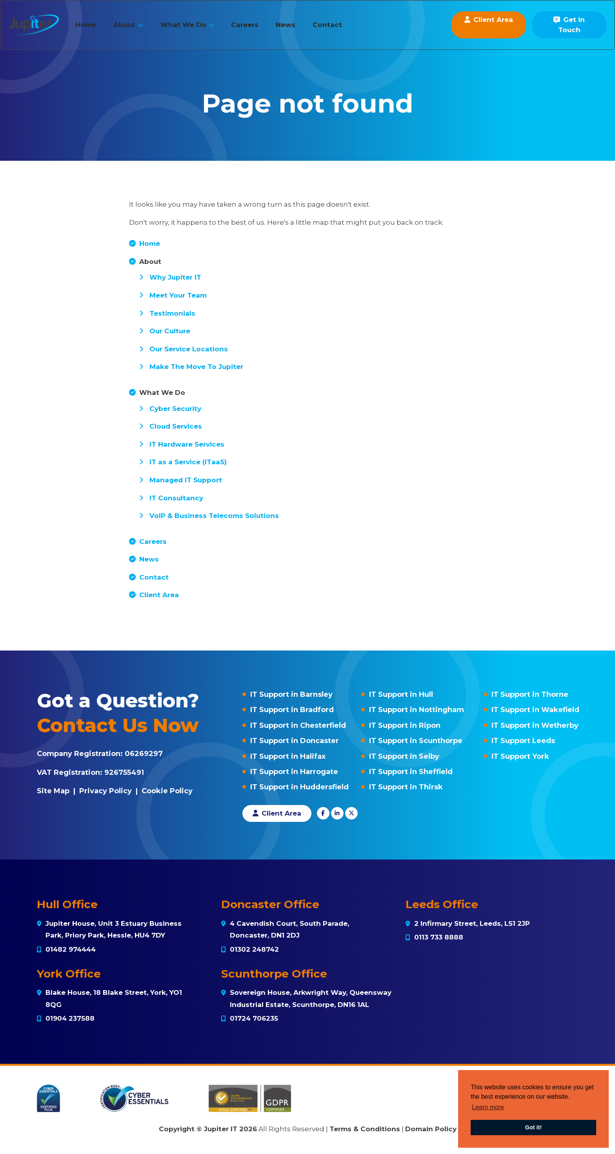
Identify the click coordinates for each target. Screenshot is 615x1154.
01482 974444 (70, 949)
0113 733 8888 (438, 937)
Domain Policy (431, 1129)
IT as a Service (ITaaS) (188, 462)
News (297, 29)
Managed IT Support (185, 480)
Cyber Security (175, 409)
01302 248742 (254, 949)
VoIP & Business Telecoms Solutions (214, 516)
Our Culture (169, 331)
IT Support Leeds (523, 740)
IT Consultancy (176, 498)
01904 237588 (70, 1018)
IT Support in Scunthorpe (415, 740)
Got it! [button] (533, 1127)
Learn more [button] (488, 1107)
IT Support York (520, 756)
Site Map (53, 791)
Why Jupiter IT (175, 277)
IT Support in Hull (401, 694)
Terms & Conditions (364, 1129)
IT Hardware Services (186, 444)
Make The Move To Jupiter (196, 367)
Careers (256, 29)
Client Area (159, 595)
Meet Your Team (178, 295)
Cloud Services (175, 426)
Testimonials (172, 313)
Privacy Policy (105, 791)
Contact (338, 29)
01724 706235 (254, 1018)
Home (97, 29)
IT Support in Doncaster (294, 740)
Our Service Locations (188, 349)
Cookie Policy (167, 791)
